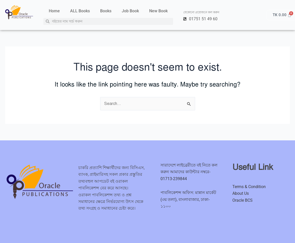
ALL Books (80, 10)
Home (54, 10)
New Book (158, 10)
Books (105, 10)
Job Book (130, 10)
